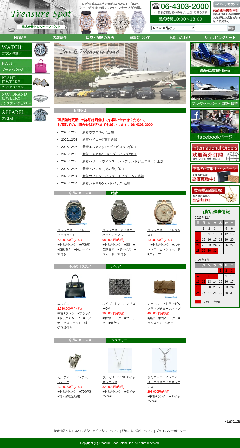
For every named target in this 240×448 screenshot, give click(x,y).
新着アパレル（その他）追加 (103, 169)
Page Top (234, 421)
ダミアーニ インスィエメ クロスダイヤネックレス (164, 382)
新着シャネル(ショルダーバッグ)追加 (109, 154)
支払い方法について (106, 431)
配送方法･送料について (138, 431)
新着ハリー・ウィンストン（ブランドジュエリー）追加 (123, 161)
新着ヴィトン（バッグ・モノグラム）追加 (113, 176)
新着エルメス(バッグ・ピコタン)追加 (109, 147)
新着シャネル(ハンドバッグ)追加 (106, 183)
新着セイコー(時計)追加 (99, 139)
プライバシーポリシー (171, 431)
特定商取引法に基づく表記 (72, 431)
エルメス (65, 303)
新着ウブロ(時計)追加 (98, 132)
